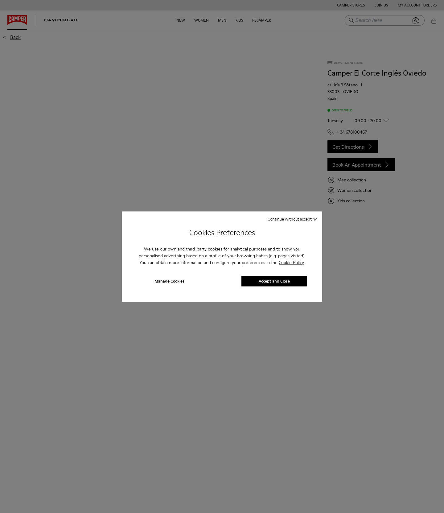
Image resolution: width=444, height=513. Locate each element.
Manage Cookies (169, 281)
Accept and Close (274, 281)
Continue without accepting (293, 219)
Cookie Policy (291, 263)
